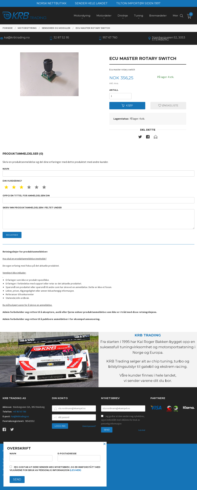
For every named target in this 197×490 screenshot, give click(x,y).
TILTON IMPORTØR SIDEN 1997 (138, 3)
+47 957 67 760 (19, 411)
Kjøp (127, 105)
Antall (113, 90)
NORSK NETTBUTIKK (51, 3)
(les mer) (75, 470)
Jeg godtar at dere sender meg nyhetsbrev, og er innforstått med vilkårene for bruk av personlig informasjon (123, 420)
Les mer (141, 430)
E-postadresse (79, 456)
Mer (175, 15)
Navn (98, 172)
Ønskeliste (168, 105)
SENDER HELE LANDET (91, 3)
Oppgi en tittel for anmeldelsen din (98, 198)
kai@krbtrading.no (20, 416)
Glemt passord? (89, 426)
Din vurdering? (12, 181)
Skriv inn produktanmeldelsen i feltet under (98, 217)
